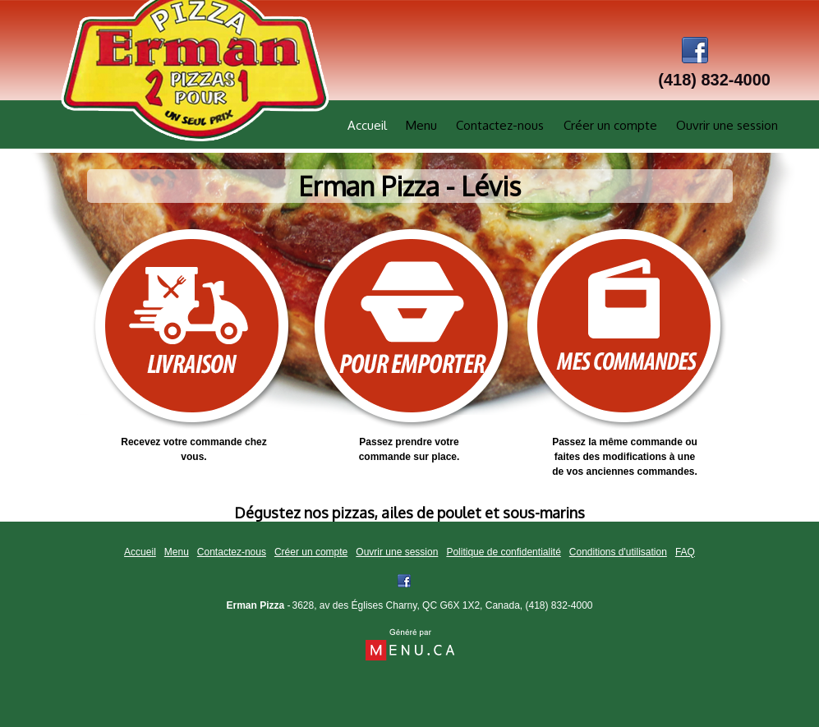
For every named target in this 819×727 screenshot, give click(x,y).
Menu (421, 125)
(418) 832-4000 (558, 605)
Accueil (367, 125)
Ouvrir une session (727, 125)
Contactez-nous (500, 125)
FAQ (685, 552)
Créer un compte (610, 125)
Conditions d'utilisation (618, 552)
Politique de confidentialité (503, 552)
